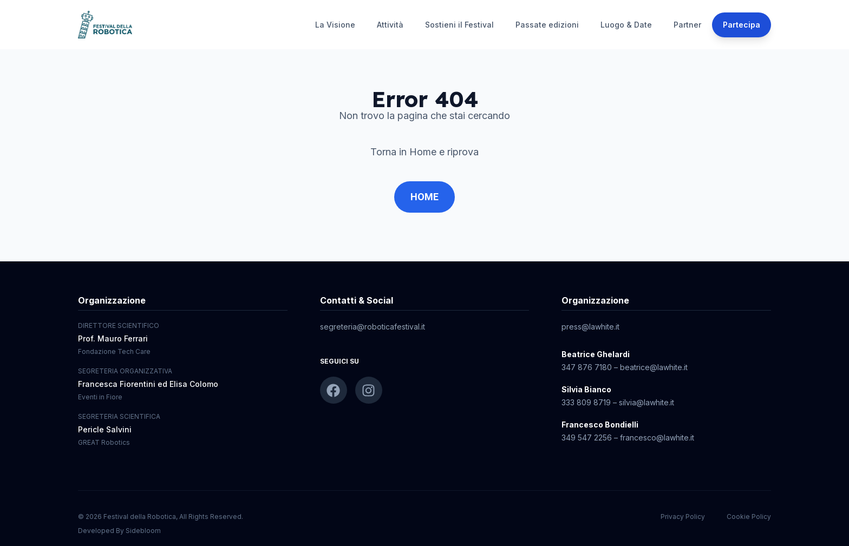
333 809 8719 (586, 402)
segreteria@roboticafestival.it (372, 326)
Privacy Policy (683, 516)
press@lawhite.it (590, 326)
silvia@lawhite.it (646, 402)
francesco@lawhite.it (657, 437)
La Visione (335, 24)
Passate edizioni (547, 24)
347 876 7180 (586, 367)
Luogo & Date (626, 24)
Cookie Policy (749, 516)
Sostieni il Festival (459, 24)
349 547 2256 (586, 437)
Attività (390, 24)
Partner (687, 24)
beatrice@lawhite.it (654, 367)
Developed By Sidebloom (119, 531)
